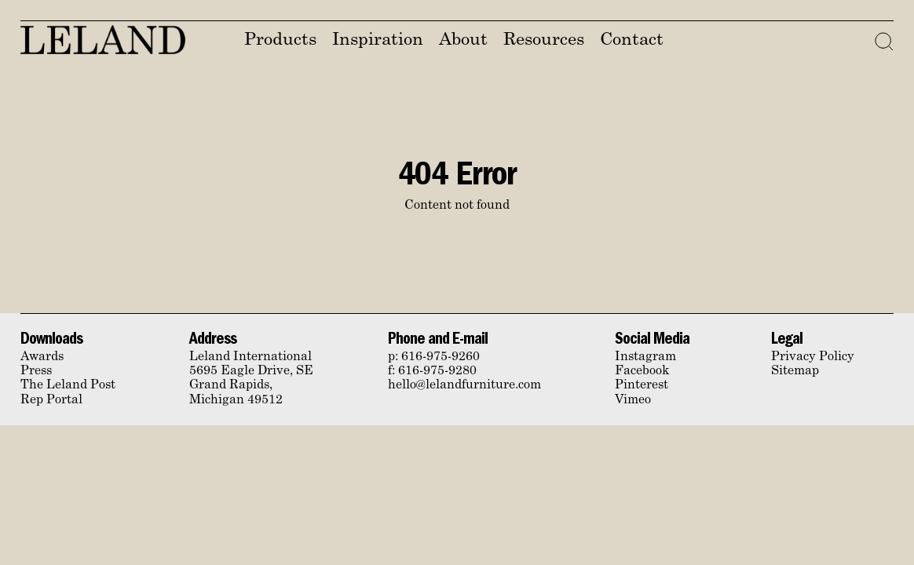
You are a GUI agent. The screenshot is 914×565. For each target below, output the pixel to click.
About (463, 40)
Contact (632, 40)
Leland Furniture (102, 39)
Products (280, 40)
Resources (543, 40)
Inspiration (377, 40)
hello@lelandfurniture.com (464, 385)
